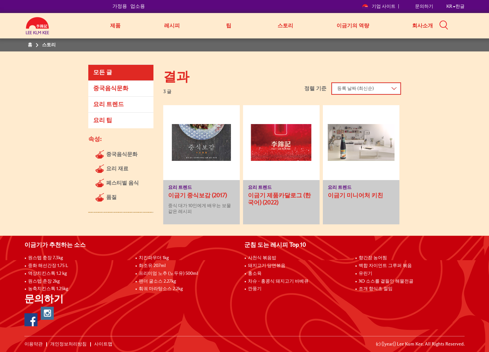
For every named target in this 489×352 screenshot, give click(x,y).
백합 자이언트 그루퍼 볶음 (385, 265)
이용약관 (33, 344)
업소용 (137, 6)
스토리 (285, 25)
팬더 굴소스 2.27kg (157, 281)
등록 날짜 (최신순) (355, 88)
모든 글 (102, 73)
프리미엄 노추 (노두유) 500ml (168, 273)
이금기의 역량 (353, 25)
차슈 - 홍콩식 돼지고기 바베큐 (278, 281)
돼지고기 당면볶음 (266, 265)
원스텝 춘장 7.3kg (45, 258)
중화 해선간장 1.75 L (48, 265)
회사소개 (422, 25)
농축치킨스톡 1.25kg (48, 289)
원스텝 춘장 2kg (44, 281)
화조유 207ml (152, 265)
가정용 (119, 6)
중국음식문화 (110, 89)
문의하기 (424, 6)
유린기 (365, 273)
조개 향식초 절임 (376, 289)
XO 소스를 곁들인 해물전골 (386, 281)
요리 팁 (102, 120)
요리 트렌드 (108, 104)
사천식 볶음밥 (262, 258)
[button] (467, 25)
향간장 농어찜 (373, 258)
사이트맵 (103, 344)
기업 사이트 (379, 6)
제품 (115, 25)
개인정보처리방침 (68, 344)
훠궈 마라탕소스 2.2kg (161, 289)
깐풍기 (255, 289)
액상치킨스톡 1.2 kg (47, 273)
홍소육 (255, 273)
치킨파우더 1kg (154, 258)
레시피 (172, 25)
